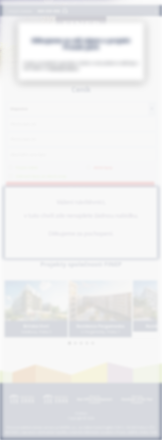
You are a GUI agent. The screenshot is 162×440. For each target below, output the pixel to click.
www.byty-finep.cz (64, 68)
